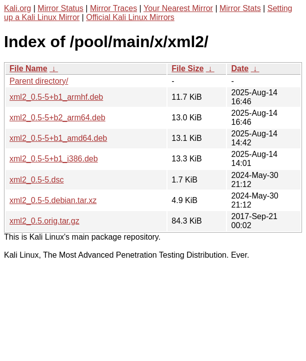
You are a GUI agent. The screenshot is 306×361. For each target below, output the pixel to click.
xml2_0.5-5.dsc (37, 179)
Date (239, 68)
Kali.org (17, 8)
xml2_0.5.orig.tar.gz (45, 221)
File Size (188, 68)
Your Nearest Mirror (178, 8)
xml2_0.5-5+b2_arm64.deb (58, 117)
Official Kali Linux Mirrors (130, 17)
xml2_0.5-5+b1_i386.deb (54, 158)
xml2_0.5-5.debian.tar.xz (53, 200)
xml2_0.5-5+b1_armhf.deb (56, 97)
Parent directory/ (39, 81)
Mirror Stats (240, 8)
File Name (29, 68)
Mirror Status (61, 8)
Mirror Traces (113, 8)
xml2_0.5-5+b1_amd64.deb (58, 138)
